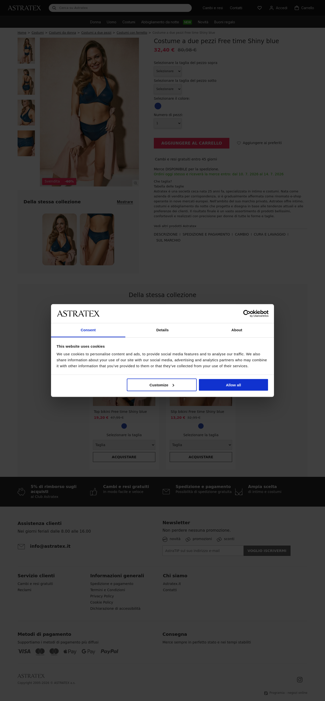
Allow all (233, 385)
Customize (162, 385)
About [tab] (236, 330)
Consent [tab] (88, 330)
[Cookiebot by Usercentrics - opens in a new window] (247, 313)
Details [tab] (162, 330)
